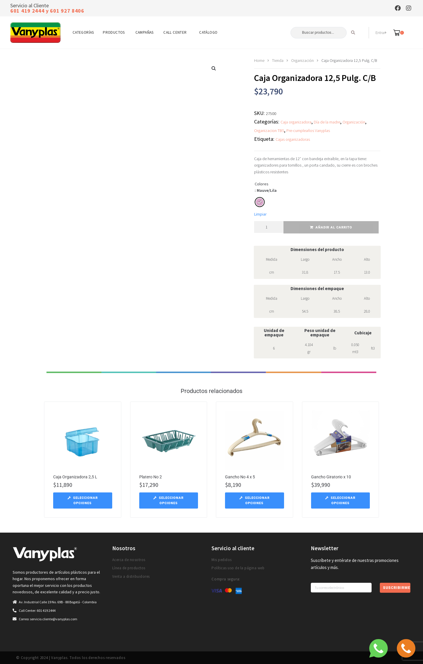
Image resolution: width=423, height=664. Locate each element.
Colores (261, 184)
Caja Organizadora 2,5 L (75, 477)
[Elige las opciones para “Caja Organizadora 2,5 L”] (82, 500)
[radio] (259, 202)
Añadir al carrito (333, 227)
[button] (214, 68)
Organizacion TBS (269, 130)
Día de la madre (327, 122)
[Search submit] (353, 33)
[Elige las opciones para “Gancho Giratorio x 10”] (340, 500)
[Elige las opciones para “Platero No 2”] (168, 500)
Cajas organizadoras (293, 139)
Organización (302, 60)
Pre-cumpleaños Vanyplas (308, 130)
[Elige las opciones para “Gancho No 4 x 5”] (254, 500)
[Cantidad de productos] (268, 227)
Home (259, 60)
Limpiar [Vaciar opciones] (260, 214)
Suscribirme (396, 588)
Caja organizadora (296, 122)
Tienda (277, 60)
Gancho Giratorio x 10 (331, 477)
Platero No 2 (150, 477)
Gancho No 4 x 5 (240, 477)
